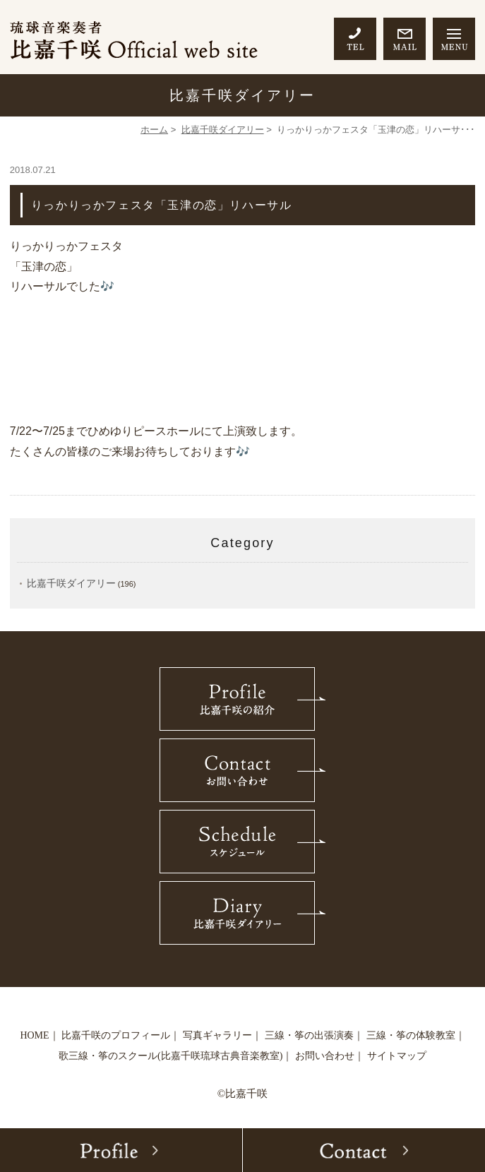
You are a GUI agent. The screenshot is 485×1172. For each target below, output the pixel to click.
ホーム (154, 129)
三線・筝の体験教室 (410, 1035)
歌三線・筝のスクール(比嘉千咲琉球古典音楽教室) (170, 1056)
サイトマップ (396, 1056)
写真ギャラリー (217, 1035)
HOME (34, 1035)
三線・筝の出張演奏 (309, 1035)
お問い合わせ (324, 1056)
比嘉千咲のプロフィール (115, 1035)
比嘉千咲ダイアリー (222, 129)
